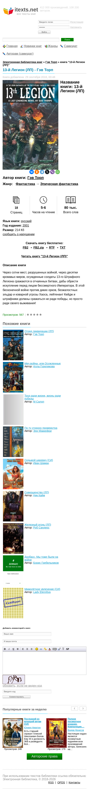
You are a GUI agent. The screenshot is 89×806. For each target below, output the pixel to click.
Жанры (53, 46)
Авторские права (44, 756)
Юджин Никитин (32, 727)
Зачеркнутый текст (18, 649)
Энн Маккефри (42, 430)
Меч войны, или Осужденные (42, 363)
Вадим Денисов (76, 730)
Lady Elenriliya (42, 592)
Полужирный (5, 649)
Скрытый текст (55, 649)
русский (26, 221)
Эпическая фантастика (59, 184)
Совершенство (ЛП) (36, 492)
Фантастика (25, 184)
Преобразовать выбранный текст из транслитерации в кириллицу (63, 649)
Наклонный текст (9, 649)
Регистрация (76, 22)
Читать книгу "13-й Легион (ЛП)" (44, 256)
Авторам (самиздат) (19, 53)
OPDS (61, 782)
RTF (52, 247)
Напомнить (76, 27)
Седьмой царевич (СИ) (38, 460)
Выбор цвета (49, 649)
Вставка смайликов (37, 649)
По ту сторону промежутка (40, 427)
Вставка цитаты (59, 649)
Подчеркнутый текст (13, 649)
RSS (51, 782)
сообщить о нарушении (19, 234)
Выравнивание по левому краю (23, 649)
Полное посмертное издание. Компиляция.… (76, 723)
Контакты (74, 782)
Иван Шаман (41, 463)
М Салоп (38, 401)
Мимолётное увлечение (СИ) (42, 589)
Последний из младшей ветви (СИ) (32, 721)
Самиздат (70, 46)
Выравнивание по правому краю (31, 649)
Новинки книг (33, 46)
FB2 (25, 247)
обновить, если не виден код (22, 685)
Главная (11, 46)
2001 (25, 225)
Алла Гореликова (44, 366)
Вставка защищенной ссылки (45, 649)
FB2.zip (38, 247)
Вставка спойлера (67, 649)
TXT (62, 247)
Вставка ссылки (41, 649)
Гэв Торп (35, 178)
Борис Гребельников (46, 562)
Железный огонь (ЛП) (37, 524)
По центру (27, 649)
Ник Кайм (39, 495)
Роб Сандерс (41, 527)
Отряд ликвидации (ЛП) (39, 331)
